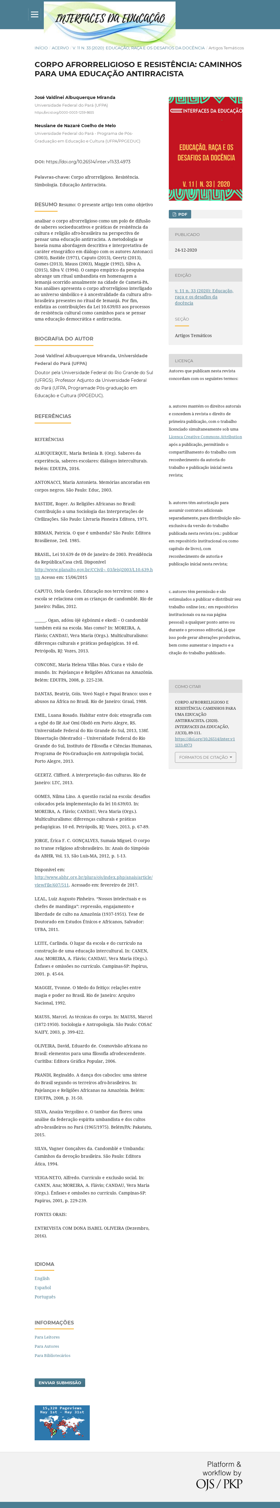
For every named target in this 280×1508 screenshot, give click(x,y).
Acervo (60, 47)
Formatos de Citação (203, 757)
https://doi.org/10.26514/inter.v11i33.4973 (88, 162)
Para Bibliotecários (52, 1355)
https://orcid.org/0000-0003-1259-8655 (64, 113)
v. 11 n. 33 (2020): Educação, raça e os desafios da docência (139, 47)
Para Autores (47, 1346)
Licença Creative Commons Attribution (205, 436)
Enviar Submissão (60, 1382)
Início (41, 47)
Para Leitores (47, 1337)
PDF (182, 214)
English (42, 1278)
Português (45, 1297)
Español (43, 1287)
